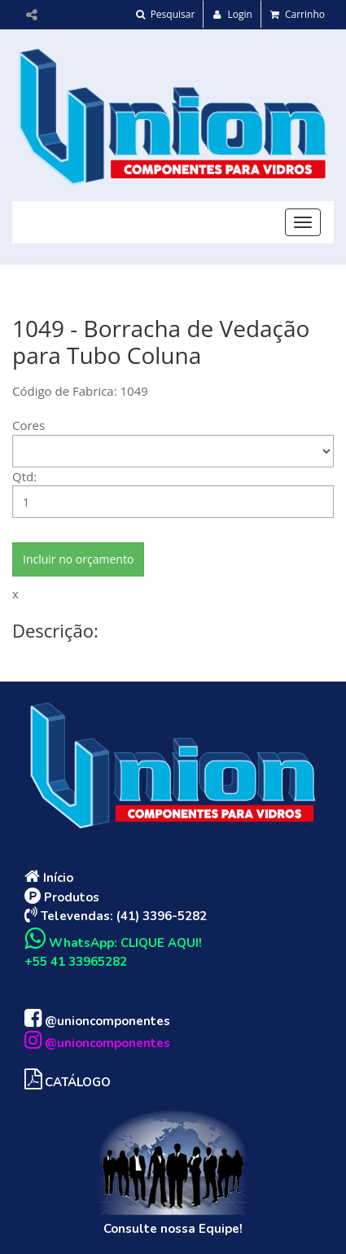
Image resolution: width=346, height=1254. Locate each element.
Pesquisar (165, 14)
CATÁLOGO (67, 1082)
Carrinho (297, 14)
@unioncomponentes (97, 1021)
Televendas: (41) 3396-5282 (115, 916)
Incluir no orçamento (78, 559)
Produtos (61, 897)
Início (48, 878)
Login (232, 14)
